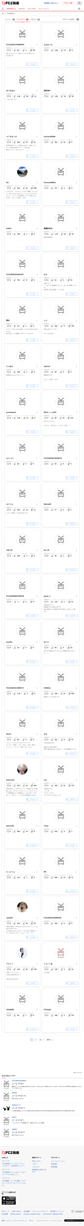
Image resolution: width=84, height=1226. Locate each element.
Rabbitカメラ (16, 1105)
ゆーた (46, 642)
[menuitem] (79, 3)
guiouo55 (10, 826)
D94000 (14, 1093)
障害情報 (54, 1167)
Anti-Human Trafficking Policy (53, 1214)
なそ (45, 274)
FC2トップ (5, 1211)
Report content (15, 1214)
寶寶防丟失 (48, 228)
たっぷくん (10, 872)
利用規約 (54, 1164)
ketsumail (10, 780)
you (45, 780)
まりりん (9, 504)
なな (45, 734)
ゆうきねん (10, 91)
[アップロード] (3, 9)
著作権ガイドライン (57, 1211)
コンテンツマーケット (19, 1220)
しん (45, 320)
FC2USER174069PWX (15, 45)
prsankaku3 (11, 412)
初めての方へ (36, 1161)
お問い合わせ (16, 1211)
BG (45, 872)
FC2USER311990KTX (15, 688)
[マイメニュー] (79, 9)
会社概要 (27, 1211)
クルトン (9, 964)
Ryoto (8, 734)
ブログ (31, 1220)
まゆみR (9, 918)
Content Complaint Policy (31, 1214)
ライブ (8, 1220)
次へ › (42, 1040)
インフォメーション (58, 1161)
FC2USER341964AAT (15, 274)
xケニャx (9, 458)
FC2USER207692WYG (53, 458)
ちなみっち (48, 45)
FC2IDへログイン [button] (51, 3)
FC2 (7, 3)
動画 (3, 1220)
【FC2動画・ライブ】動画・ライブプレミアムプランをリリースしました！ (14, 1183)
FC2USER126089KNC (53, 918)
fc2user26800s (50, 182)
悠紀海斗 (47, 91)
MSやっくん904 (50, 412)
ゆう (3, 13)
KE (7, 182)
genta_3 (47, 596)
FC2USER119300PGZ (19, 1081)
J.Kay (46, 826)
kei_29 (46, 550)
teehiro (14, 1117)
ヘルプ (34, 1164)
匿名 (8, 320)
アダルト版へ (68, 3)
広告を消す (79, 1072)
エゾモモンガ (11, 137)
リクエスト (36, 1167)
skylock (47, 366)
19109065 (10, 1010)
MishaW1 (47, 504)
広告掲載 (5, 1214)
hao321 (9, 642)
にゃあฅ (9, 366)
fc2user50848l (49, 137)
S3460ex (47, 688)
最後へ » (50, 1040)
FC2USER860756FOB (15, 596)
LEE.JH (9, 550)
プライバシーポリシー (40, 1211)
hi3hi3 (8, 228)
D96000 (14, 1129)
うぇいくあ (48, 964)
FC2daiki (47, 1010)
